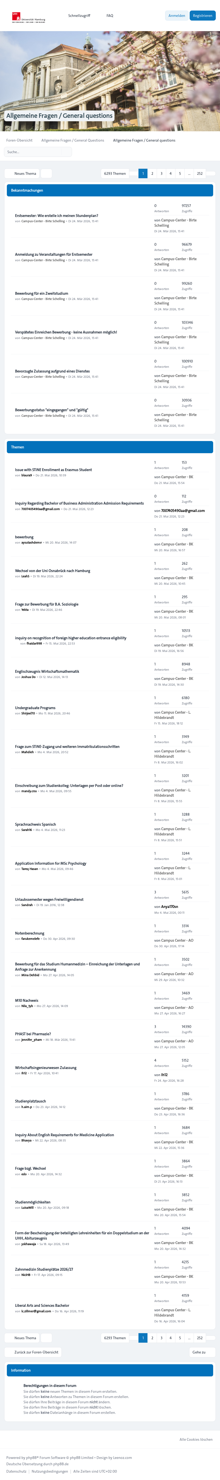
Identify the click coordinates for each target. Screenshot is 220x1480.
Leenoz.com (122, 1457)
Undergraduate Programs (35, 707)
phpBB (31, 1457)
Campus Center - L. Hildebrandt (172, 714)
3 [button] (161, 173)
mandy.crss (29, 791)
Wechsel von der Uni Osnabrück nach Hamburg (52, 570)
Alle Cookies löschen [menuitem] (193, 1439)
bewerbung (24, 537)
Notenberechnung (29, 933)
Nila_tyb (27, 1006)
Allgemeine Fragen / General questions (59, 116)
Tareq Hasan (29, 869)
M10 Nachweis (26, 1000)
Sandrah (27, 905)
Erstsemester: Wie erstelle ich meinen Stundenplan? (56, 215)
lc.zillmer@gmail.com (36, 1311)
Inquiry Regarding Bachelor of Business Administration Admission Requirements (79, 503)
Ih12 (24, 1073)
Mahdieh (27, 752)
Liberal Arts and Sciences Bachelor (42, 1305)
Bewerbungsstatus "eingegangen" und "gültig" (51, 410)
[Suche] (56, 151)
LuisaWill (27, 1207)
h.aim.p (26, 1106)
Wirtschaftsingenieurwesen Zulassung (45, 1067)
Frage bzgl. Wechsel (30, 1168)
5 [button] (180, 173)
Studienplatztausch (30, 1101)
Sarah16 (26, 830)
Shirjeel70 (28, 713)
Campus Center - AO (177, 940)
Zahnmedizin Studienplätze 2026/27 (44, 1269)
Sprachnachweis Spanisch (35, 824)
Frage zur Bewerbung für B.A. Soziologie (46, 604)
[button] (211, 173)
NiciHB (25, 1275)
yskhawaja (28, 1243)
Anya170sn (169, 906)
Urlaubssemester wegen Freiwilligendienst (49, 899)
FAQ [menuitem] (106, 15)
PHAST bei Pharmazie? (33, 1034)
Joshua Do (28, 677)
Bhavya (26, 1140)
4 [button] (171, 173)
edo (24, 1174)
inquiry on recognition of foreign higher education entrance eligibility (70, 638)
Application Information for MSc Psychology (50, 863)
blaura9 (26, 475)
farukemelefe (30, 938)
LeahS (25, 576)
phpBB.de (61, 1463)
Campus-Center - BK (177, 477)
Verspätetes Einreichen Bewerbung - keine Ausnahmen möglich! (66, 332)
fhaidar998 (34, 643)
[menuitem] (76, 15)
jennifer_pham (31, 1039)
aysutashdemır (31, 542)
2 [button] (152, 173)
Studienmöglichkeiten (32, 1202)
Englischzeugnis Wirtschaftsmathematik (47, 671)
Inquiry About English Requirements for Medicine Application (64, 1135)
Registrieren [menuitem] (202, 15)
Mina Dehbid (30, 975)
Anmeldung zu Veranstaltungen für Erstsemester (53, 254)
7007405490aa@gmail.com (40, 509)
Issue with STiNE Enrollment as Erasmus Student (53, 469)
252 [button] (200, 173)
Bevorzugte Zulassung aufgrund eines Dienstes (52, 371)
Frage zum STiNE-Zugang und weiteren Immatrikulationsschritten (67, 746)
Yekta (24, 609)
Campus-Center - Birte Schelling (43, 221)
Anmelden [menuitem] (177, 15)
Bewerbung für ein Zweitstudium (41, 293)
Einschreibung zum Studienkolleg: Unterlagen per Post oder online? (69, 785)
